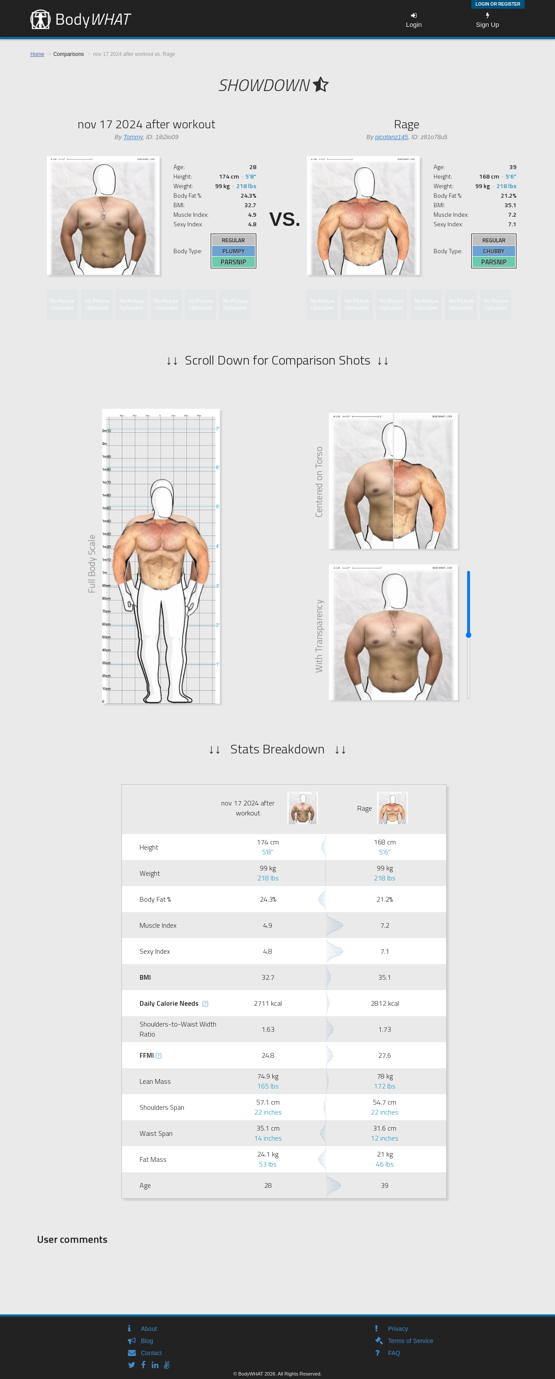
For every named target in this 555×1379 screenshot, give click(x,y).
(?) (205, 1003)
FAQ (394, 1353)
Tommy (133, 137)
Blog (147, 1340)
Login (414, 20)
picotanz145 (391, 137)
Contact (151, 1353)
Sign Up (487, 20)
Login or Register (498, 4)
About (149, 1328)
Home (37, 54)
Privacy (398, 1328)
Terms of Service (410, 1340)
